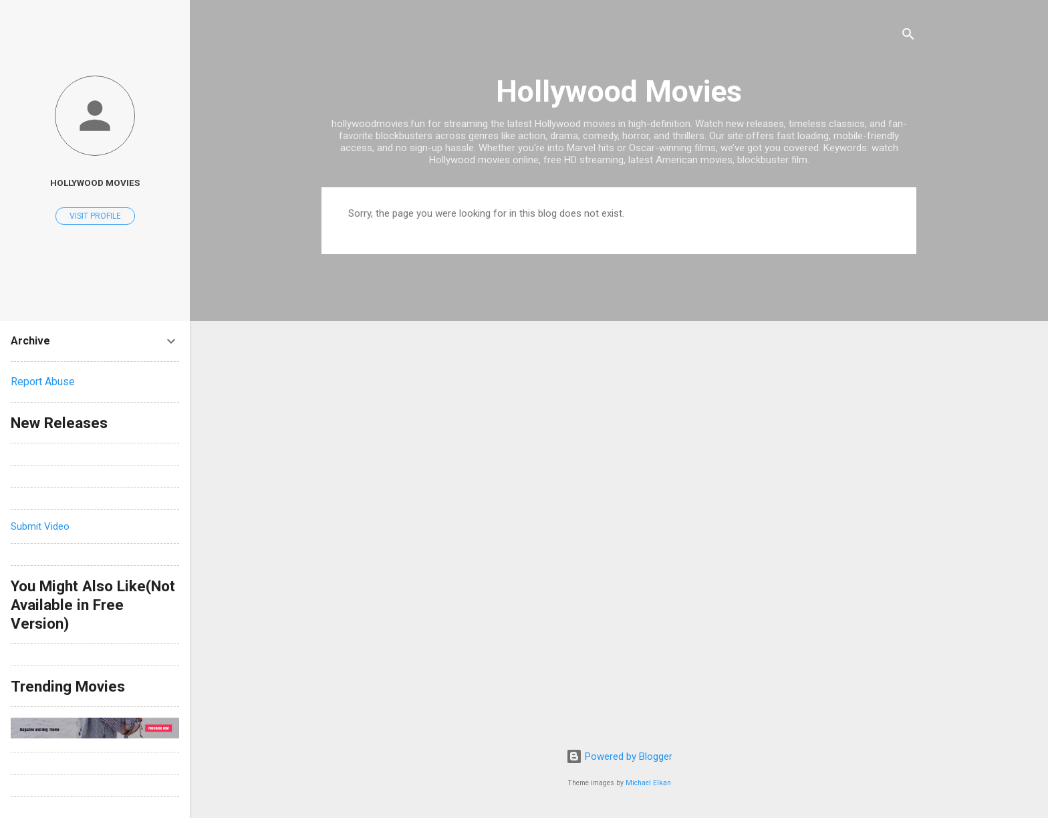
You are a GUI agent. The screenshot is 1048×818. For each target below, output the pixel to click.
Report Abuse (43, 381)
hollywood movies (95, 182)
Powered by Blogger (619, 756)
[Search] (908, 36)
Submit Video (40, 526)
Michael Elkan (648, 783)
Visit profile (95, 216)
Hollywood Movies (619, 91)
